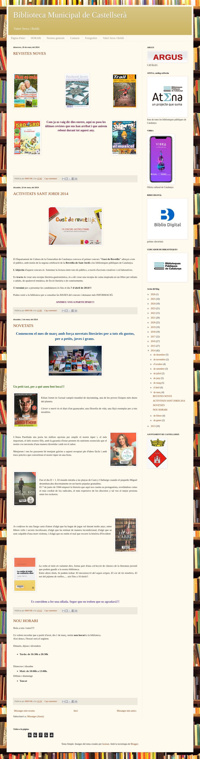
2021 (153, 317)
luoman (105, 744)
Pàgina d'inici (18, 38)
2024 (153, 303)
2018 (153, 332)
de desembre (159, 354)
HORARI (36, 38)
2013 (153, 426)
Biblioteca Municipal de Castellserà (70, 14)
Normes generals (55, 38)
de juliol (157, 373)
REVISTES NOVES (29, 53)
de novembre (159, 359)
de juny (157, 378)
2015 (153, 346)
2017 (153, 336)
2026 (153, 294)
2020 (153, 322)
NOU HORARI (25, 621)
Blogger (134, 744)
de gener (157, 420)
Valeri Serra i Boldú (113, 38)
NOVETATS (23, 325)
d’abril (156, 387)
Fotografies (91, 38)
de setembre (159, 369)
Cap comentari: (51, 178)
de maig (157, 383)
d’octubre (158, 364)
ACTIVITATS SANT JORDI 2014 (40, 193)
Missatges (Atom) (35, 716)
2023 (153, 308)
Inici (76, 711)
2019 (153, 327)
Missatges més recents (24, 711)
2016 (153, 341)
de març (157, 392)
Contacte (75, 38)
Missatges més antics (126, 711)
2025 (153, 299)
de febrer (157, 415)
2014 (153, 350)
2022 (153, 313)
